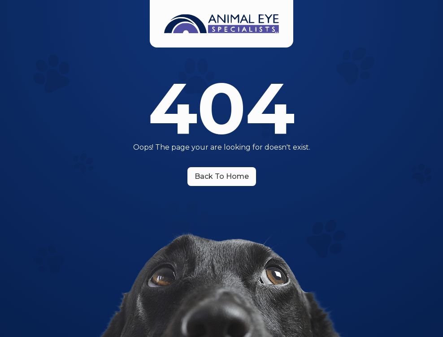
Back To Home (222, 176)
